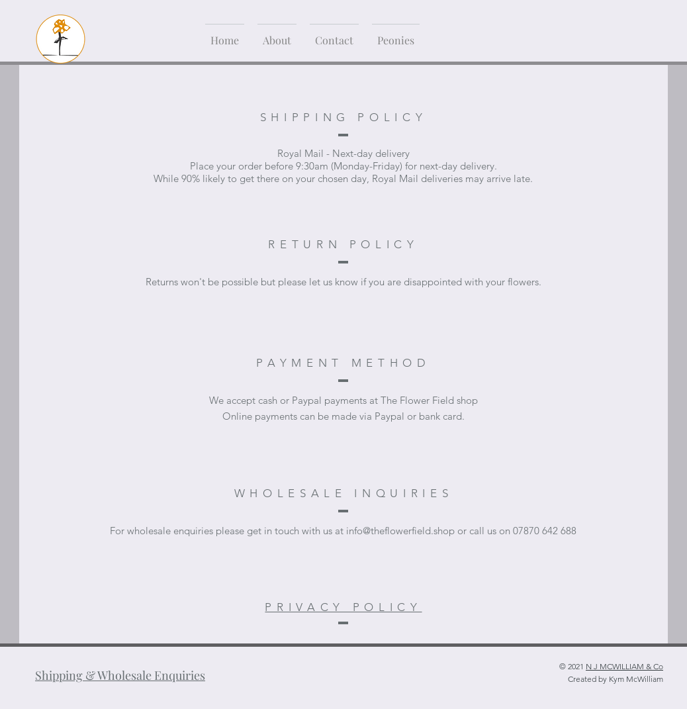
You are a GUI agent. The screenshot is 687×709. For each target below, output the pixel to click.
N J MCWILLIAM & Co (624, 666)
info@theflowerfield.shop (400, 530)
